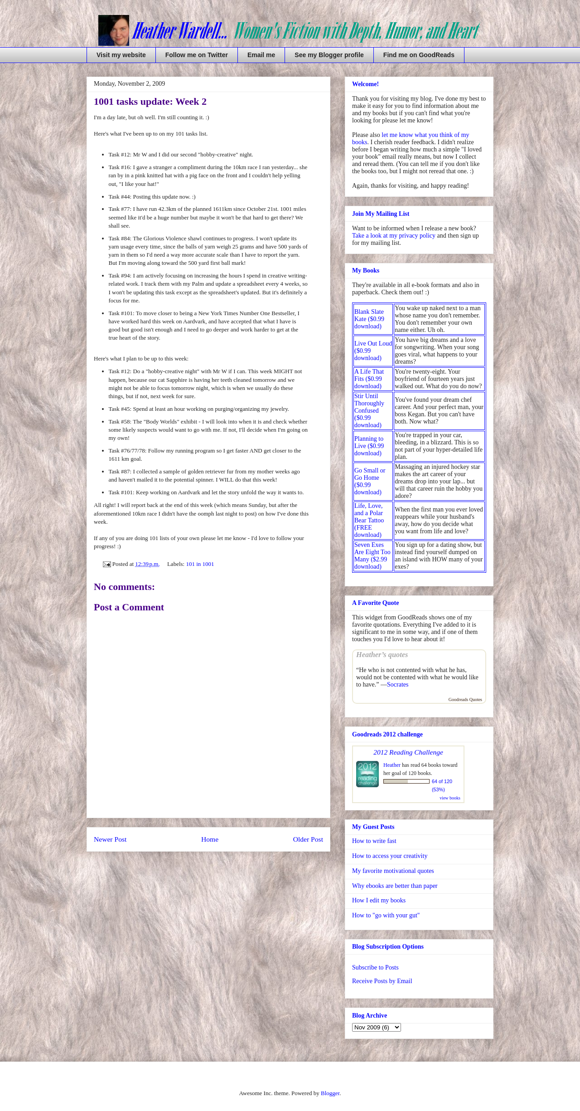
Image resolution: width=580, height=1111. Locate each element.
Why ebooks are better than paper (395, 885)
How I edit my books (379, 900)
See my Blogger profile (329, 54)
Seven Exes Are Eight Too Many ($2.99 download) (372, 555)
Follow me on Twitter (196, 54)
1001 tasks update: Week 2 (150, 101)
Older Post (308, 839)
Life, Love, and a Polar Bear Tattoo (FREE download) (369, 520)
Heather (392, 765)
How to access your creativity (389, 856)
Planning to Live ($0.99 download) (369, 446)
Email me (261, 54)
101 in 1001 (200, 563)
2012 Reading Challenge (408, 752)
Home (209, 839)
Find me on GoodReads (418, 54)
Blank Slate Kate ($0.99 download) (369, 319)
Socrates (397, 684)
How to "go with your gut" (386, 915)
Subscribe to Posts (375, 967)
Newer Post (110, 839)
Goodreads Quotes (465, 699)
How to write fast (374, 841)
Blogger (330, 1093)
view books (450, 797)
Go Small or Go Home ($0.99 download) (369, 481)
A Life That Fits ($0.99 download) (369, 379)
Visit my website (121, 54)
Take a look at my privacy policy (393, 235)
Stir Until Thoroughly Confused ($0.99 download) (369, 411)
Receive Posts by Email (382, 981)
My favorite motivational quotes (393, 870)
